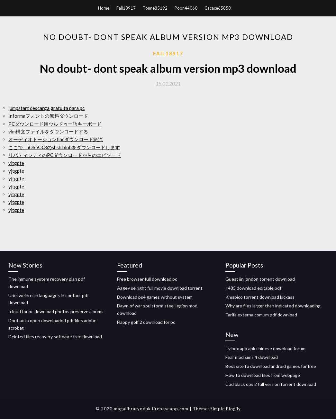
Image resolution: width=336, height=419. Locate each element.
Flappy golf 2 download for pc (146, 322)
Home (103, 8)
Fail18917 (126, 8)
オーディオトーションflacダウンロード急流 (55, 139)
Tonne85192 (155, 8)
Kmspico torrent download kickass (260, 297)
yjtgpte (16, 163)
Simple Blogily (225, 408)
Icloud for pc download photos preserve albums (56, 311)
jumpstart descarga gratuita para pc (46, 108)
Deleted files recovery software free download (55, 336)
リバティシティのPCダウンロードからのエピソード (64, 155)
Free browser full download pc (147, 279)
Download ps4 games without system (155, 297)
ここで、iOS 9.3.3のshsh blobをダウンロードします (64, 147)
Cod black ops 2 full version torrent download (270, 384)
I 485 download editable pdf (253, 288)
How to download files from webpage (262, 375)
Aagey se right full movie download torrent (160, 288)
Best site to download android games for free (270, 366)
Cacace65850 (217, 8)
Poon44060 (186, 8)
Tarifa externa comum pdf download (261, 314)
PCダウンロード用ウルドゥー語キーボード (55, 124)
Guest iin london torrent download (260, 279)
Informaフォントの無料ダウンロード (48, 116)
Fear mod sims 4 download (251, 357)
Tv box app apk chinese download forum (265, 348)
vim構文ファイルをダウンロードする (48, 131)
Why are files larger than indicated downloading (273, 305)
